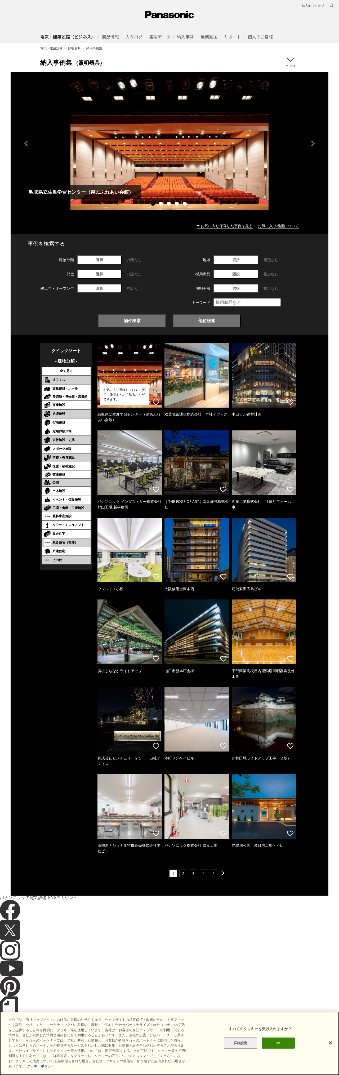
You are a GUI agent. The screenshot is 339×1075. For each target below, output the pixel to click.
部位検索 (206, 320)
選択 (99, 259)
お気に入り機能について (278, 225)
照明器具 (74, 48)
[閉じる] (330, 1052)
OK (278, 1052)
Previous (26, 143)
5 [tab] (185, 204)
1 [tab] (153, 204)
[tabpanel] (169, 143)
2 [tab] (161, 204)
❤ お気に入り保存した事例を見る (225, 225)
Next (313, 143)
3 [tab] (169, 204)
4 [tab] (177, 204)
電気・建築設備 (51, 48)
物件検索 (132, 320)
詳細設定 (241, 1052)
